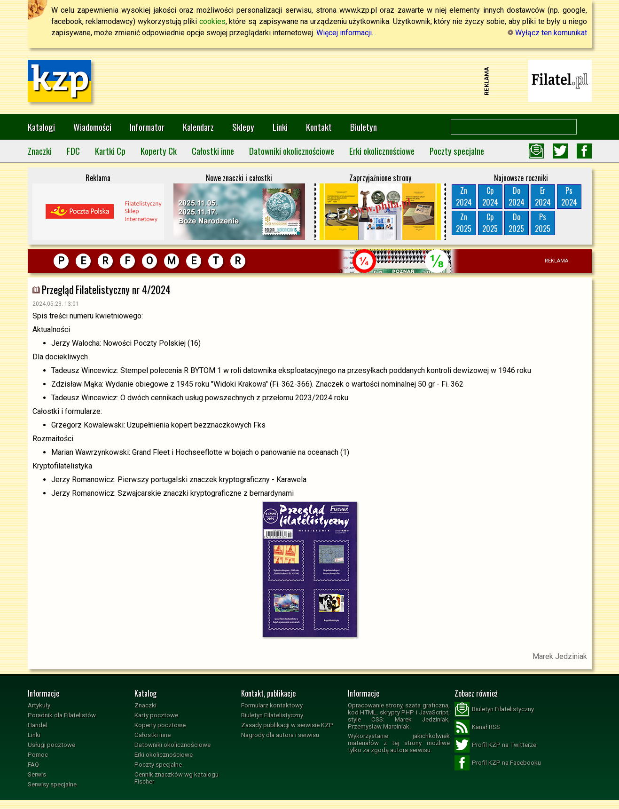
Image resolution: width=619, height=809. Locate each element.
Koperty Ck (159, 150)
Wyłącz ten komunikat (547, 32)
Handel (37, 725)
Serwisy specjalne (52, 784)
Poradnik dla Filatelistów (62, 715)
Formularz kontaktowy (272, 705)
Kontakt (319, 126)
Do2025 (516, 222)
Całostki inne (213, 150)
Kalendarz (198, 126)
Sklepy (243, 126)
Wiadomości (92, 126)
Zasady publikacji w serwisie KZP (287, 725)
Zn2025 (463, 222)
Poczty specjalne (457, 150)
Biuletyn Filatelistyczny (272, 715)
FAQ (33, 764)
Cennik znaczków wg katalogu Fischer (176, 778)
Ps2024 (569, 196)
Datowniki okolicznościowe (291, 150)
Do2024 (517, 196)
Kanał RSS (477, 727)
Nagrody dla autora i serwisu (280, 734)
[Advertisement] (310, 81)
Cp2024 (490, 196)
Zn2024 (464, 196)
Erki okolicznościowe (382, 150)
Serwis (37, 774)
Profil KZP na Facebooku (497, 762)
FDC (73, 150)
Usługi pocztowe (51, 744)
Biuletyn (363, 126)
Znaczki (40, 150)
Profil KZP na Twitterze (495, 745)
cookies (212, 21)
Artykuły (39, 705)
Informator (147, 126)
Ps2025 (542, 222)
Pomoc (38, 754)
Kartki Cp (110, 150)
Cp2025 (490, 222)
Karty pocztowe (156, 715)
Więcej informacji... (346, 32)
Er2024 (543, 196)
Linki (280, 126)
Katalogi (41, 126)
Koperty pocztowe (160, 725)
